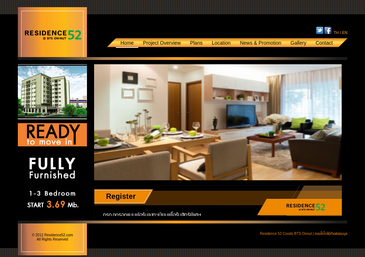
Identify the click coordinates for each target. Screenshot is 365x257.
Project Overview (162, 43)
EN (345, 32)
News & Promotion (260, 43)
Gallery (298, 43)
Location (221, 43)
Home (127, 43)
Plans (196, 43)
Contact (324, 43)
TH (336, 32)
